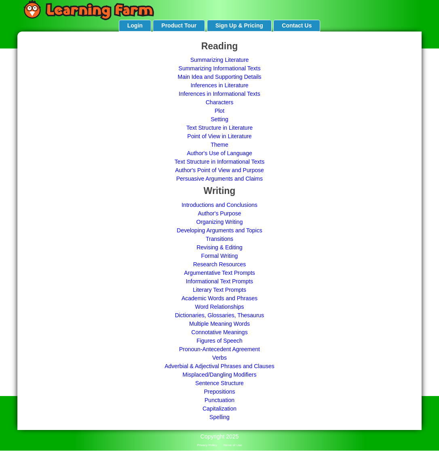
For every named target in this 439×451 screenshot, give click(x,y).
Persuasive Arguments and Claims (219, 178)
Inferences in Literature (219, 85)
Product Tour (178, 25)
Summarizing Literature (219, 60)
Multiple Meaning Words (219, 323)
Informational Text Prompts (219, 281)
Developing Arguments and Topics (219, 230)
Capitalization (219, 408)
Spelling (219, 417)
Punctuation (219, 400)
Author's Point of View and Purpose (219, 170)
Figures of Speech (219, 340)
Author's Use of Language (219, 153)
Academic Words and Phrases (219, 298)
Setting (219, 119)
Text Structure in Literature (219, 127)
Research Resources (219, 264)
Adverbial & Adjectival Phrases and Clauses (219, 366)
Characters (219, 102)
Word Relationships (219, 306)
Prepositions (219, 391)
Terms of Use (232, 445)
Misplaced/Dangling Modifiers (220, 374)
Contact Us (297, 25)
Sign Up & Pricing (239, 25)
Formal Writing (219, 256)
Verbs (219, 357)
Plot (219, 110)
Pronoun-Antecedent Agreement (219, 349)
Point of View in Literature (219, 136)
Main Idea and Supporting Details (219, 77)
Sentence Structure (219, 383)
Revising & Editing (219, 247)
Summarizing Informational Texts (220, 68)
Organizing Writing (219, 222)
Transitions (219, 239)
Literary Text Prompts (219, 290)
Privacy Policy (207, 445)
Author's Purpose (219, 213)
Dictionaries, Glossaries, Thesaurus (219, 315)
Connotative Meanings (219, 332)
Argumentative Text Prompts (219, 273)
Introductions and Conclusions (219, 205)
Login (135, 25)
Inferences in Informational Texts (219, 94)
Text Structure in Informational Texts (219, 161)
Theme (219, 144)
